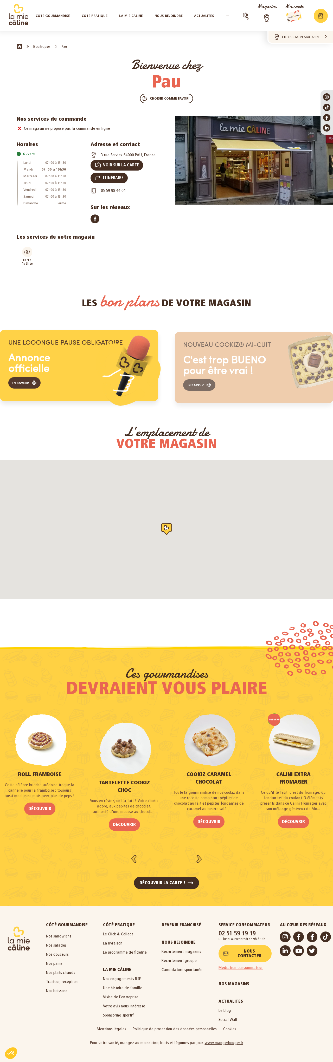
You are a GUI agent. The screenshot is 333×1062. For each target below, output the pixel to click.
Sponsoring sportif (118, 1012)
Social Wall (228, 1016)
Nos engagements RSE (122, 976)
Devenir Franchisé (181, 922)
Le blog (225, 1007)
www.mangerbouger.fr (224, 1040)
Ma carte (294, 6)
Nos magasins (234, 981)
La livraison (113, 940)
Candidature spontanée (182, 967)
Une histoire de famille (122, 985)
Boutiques (41, 46)
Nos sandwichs (58, 933)
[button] (166, 98)
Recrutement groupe (179, 957)
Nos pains (54, 960)
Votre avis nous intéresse (124, 1003)
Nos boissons (56, 988)
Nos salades (56, 942)
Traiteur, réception (62, 978)
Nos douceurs (57, 951)
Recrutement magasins (181, 948)
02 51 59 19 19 (237, 930)
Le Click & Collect (118, 931)
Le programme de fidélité (125, 949)
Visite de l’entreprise (120, 994)
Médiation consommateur (241, 964)
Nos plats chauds (60, 969)
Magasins (267, 6)
